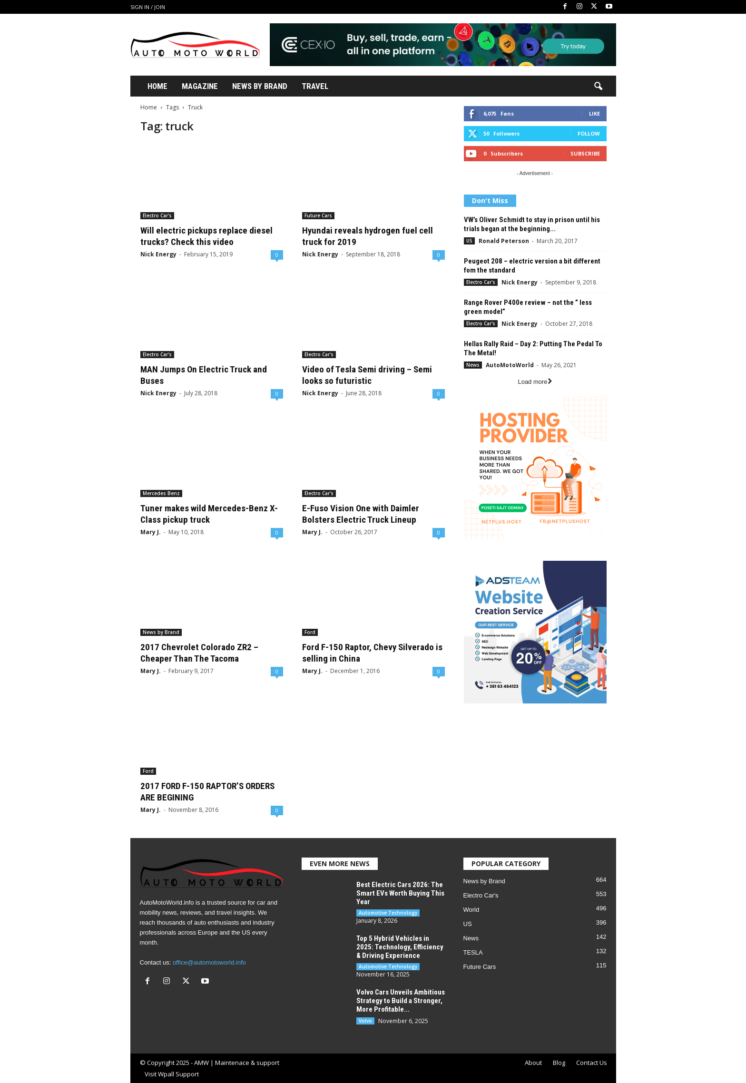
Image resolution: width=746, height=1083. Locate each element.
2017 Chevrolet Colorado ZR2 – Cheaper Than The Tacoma (199, 653)
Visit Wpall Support (172, 1074)
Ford (309, 632)
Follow (589, 133)
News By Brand (259, 86)
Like (594, 113)
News (473, 364)
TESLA (473, 952)
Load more (534, 381)
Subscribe (585, 153)
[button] (598, 86)
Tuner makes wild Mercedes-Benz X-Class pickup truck (209, 514)
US (469, 240)
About (533, 1062)
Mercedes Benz (161, 493)
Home (157, 86)
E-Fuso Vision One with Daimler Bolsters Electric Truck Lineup (360, 514)
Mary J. (150, 532)
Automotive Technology (388, 912)
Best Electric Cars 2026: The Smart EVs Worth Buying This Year (400, 893)
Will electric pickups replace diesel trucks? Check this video (206, 236)
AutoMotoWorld (510, 365)
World (471, 909)
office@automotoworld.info (209, 962)
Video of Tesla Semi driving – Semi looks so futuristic (367, 375)
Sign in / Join (147, 6)
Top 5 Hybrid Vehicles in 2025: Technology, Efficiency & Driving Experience (399, 947)
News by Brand (161, 632)
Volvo (365, 1020)
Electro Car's (157, 215)
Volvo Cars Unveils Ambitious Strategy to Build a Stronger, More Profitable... (400, 1001)
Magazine (200, 86)
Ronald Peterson (504, 241)
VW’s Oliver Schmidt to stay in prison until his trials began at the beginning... (532, 224)
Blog (559, 1062)
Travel (315, 86)
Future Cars (318, 215)
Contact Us (591, 1062)
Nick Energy (158, 254)
